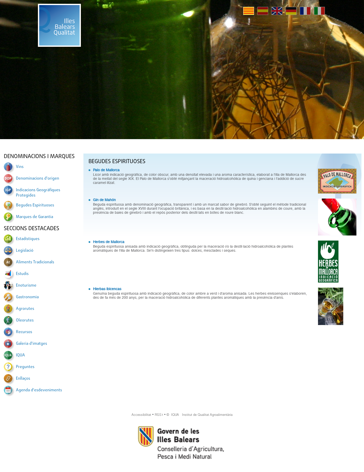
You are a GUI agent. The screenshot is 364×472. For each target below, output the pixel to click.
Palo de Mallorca (106, 170)
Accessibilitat (141, 415)
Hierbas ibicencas (107, 289)
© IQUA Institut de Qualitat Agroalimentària (200, 415)
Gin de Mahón (104, 200)
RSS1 (159, 415)
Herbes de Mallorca (108, 242)
